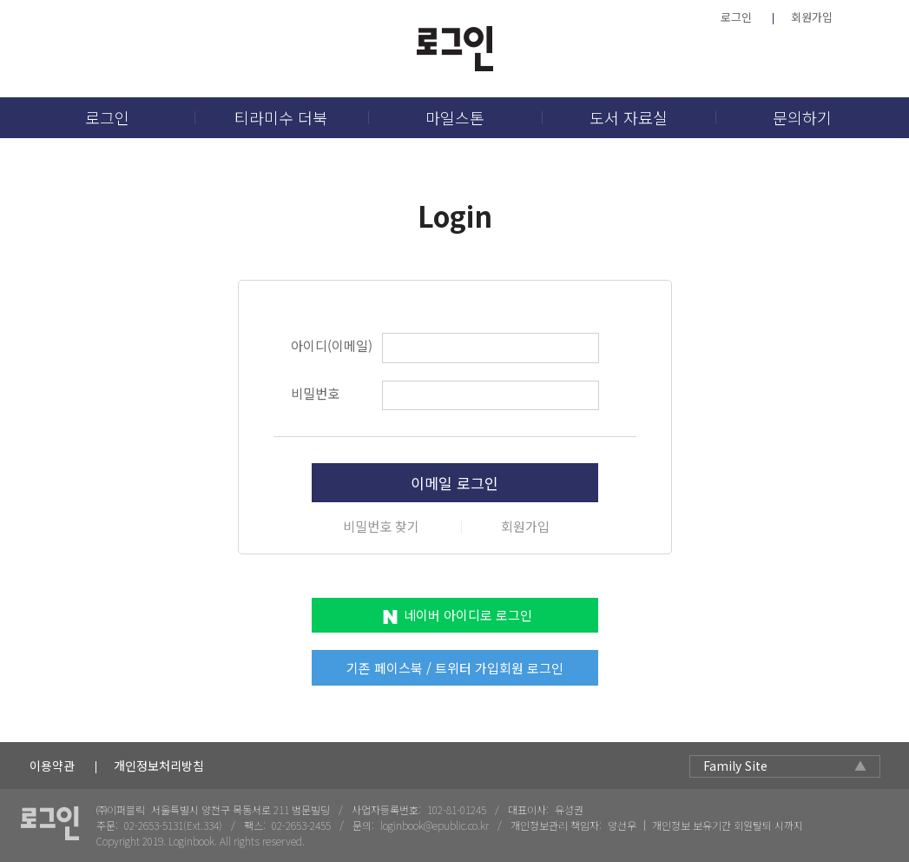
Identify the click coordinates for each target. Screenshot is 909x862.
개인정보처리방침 (159, 765)
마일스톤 (454, 117)
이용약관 (52, 765)
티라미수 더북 (280, 117)
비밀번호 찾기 (381, 526)
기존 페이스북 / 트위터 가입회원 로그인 (454, 668)
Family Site (735, 765)
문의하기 (802, 117)
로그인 (736, 17)
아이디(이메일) (331, 345)
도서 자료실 (629, 117)
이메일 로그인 (454, 483)
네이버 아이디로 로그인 (468, 615)
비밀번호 (315, 393)
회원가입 (812, 17)
